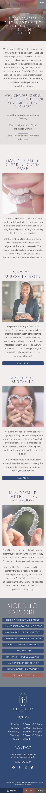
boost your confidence (23, 470)
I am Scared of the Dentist (23, 663)
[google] (13, 767)
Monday (15, 724)
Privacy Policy (27, 782)
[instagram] (25, 767)
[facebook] (19, 767)
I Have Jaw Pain (23, 650)
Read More (23, 363)
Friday (16, 738)
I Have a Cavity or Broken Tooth (23, 632)
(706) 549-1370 (23, 762)
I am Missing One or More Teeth (23, 638)
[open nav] (41, 5)
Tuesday (15, 727)
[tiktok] (31, 767)
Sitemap (19, 782)
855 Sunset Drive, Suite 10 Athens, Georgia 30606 (23, 755)
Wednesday (13, 731)
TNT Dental (27, 784)
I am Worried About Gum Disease (23, 626)
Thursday (14, 735)
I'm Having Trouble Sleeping (23, 657)
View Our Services (23, 675)
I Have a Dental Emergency (23, 669)
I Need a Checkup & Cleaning (23, 620)
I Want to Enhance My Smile (23, 644)
